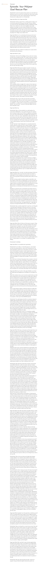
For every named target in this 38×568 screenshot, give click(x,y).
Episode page (5, 4)
